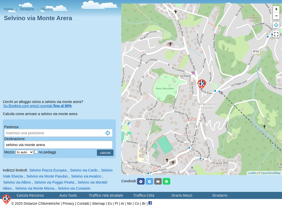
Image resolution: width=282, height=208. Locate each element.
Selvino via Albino (17, 182)
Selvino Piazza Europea (48, 170)
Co (137, 203)
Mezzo (10, 152)
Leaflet (252, 173)
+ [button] (276, 9)
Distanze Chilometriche (42, 203)
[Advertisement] (60, 61)
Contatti (83, 203)
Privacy (68, 203)
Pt (116, 203)
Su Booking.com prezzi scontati (37, 106)
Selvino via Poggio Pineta (54, 182)
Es (110, 203)
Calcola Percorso (30, 195)
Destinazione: (15, 139)
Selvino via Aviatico (86, 176)
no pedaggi (48, 152)
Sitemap (98, 203)
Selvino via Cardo (84, 170)
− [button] (276, 16)
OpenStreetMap (271, 173)
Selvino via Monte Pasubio (47, 176)
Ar (122, 203)
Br (144, 203)
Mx (129, 203)
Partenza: (11, 127)
